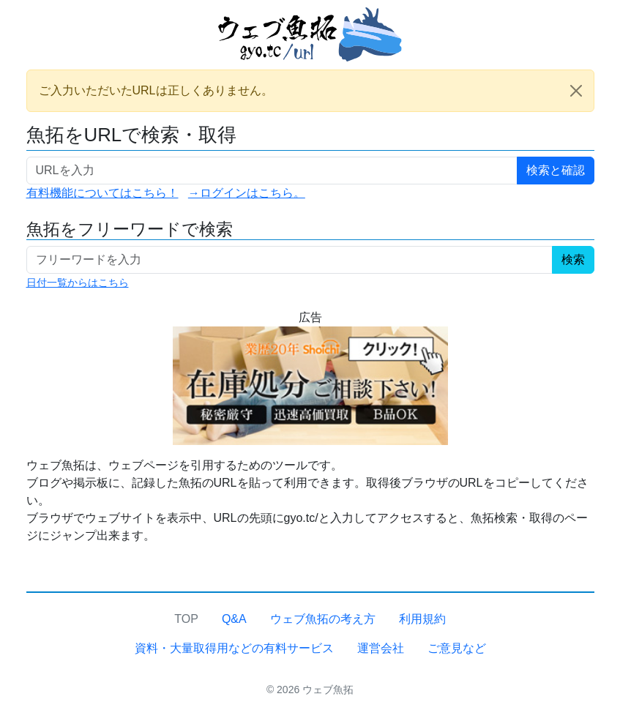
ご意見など (456, 648)
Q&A (234, 619)
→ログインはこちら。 (246, 193)
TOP (186, 619)
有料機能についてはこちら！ (102, 193)
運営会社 (380, 648)
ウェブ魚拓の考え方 (323, 619)
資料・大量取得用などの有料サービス (234, 648)
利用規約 (422, 619)
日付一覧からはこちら (77, 282)
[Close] (576, 90)
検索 (573, 259)
